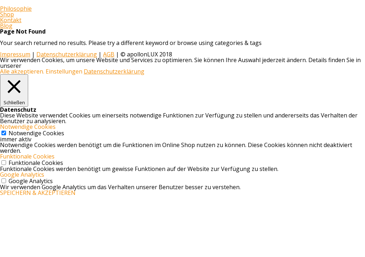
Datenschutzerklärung (66, 54)
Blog (6, 26)
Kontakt (10, 20)
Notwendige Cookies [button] (28, 127)
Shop (7, 14)
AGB (108, 54)
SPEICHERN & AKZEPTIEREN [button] (38, 193)
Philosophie (16, 8)
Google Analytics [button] (22, 174)
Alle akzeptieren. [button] (22, 71)
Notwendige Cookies (36, 133)
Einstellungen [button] (64, 71)
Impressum (15, 54)
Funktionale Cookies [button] (27, 156)
